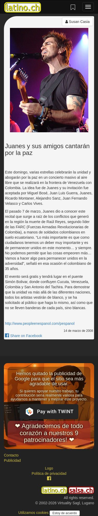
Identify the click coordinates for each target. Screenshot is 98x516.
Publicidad (12, 460)
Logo (49, 468)
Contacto (11, 455)
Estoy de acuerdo (65, 513)
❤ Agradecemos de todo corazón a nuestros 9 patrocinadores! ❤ (49, 432)
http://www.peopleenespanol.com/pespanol (39, 323)
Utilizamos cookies (34, 513)
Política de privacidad (49, 473)
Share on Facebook (23, 336)
